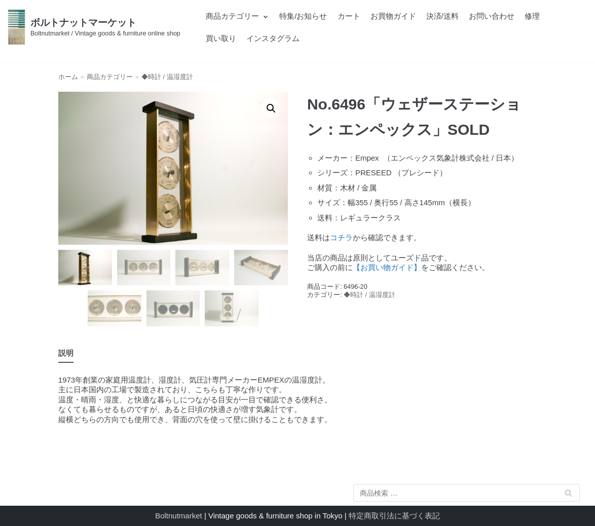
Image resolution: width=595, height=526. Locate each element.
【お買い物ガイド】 (387, 267)
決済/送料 (442, 16)
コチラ (341, 237)
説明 (65, 353)
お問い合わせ (491, 16)
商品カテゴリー (110, 77)
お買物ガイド (393, 16)
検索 (568, 495)
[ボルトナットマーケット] (94, 27)
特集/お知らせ (303, 16)
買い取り (221, 38)
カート (349, 16)
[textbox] (422, 188)
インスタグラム (273, 38)
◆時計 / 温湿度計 (167, 77)
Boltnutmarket (178, 515)
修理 (532, 16)
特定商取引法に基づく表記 (394, 515)
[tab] (65, 353)
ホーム (68, 77)
